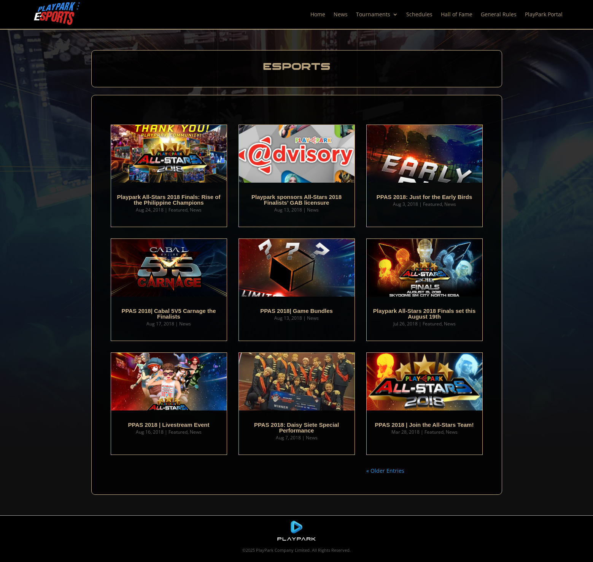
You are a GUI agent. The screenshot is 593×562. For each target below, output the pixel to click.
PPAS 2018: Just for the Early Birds (424, 197)
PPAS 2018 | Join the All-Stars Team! (424, 425)
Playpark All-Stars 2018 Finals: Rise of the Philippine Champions (168, 200)
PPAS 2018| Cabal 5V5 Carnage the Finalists (168, 314)
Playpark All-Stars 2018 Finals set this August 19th (424, 314)
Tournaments (373, 14)
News (341, 14)
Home (317, 14)
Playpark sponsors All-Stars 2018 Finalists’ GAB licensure (296, 200)
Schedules (419, 14)
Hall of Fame (456, 14)
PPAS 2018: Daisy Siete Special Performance (296, 428)
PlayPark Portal (544, 14)
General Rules (499, 14)
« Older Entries (385, 470)
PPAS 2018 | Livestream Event (168, 425)
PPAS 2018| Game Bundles (296, 311)
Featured (178, 210)
